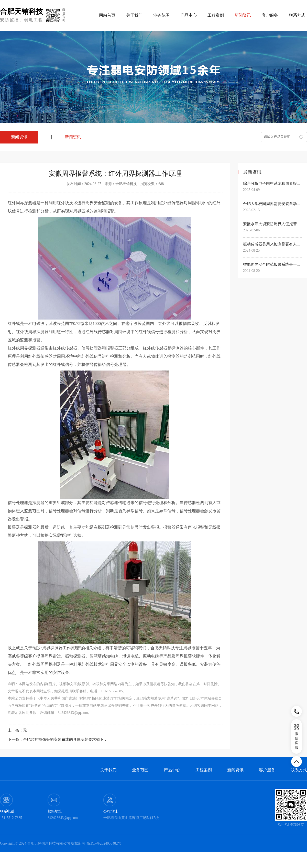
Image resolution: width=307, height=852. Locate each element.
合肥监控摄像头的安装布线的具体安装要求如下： (65, 739)
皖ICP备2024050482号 (104, 843)
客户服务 (270, 15)
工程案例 (215, 15)
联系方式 (297, 15)
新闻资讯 (73, 137)
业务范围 (161, 15)
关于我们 (134, 15)
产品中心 (188, 15)
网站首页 (107, 15)
